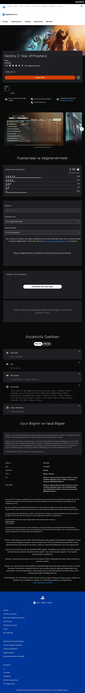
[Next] (82, 127)
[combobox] (42, 208)
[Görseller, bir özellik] (42, 352)
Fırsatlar (28, 19)
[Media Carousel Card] (33, 127)
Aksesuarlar (35, 6)
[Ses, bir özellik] (42, 363)
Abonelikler (38, 19)
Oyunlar (9, 6)
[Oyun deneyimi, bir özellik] (42, 407)
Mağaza (52, 6)
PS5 (16, 6)
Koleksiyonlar (16, 19)
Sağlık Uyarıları (9, 519)
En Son (5, 19)
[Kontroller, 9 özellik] (42, 391)
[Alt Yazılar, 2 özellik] (42, 375)
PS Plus (27, 6)
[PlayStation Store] (10, 12)
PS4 (21, 6)
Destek (60, 6)
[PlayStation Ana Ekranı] (4, 6)
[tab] (38, 342)
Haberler (44, 6)
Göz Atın (49, 19)
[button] (66, 98)
